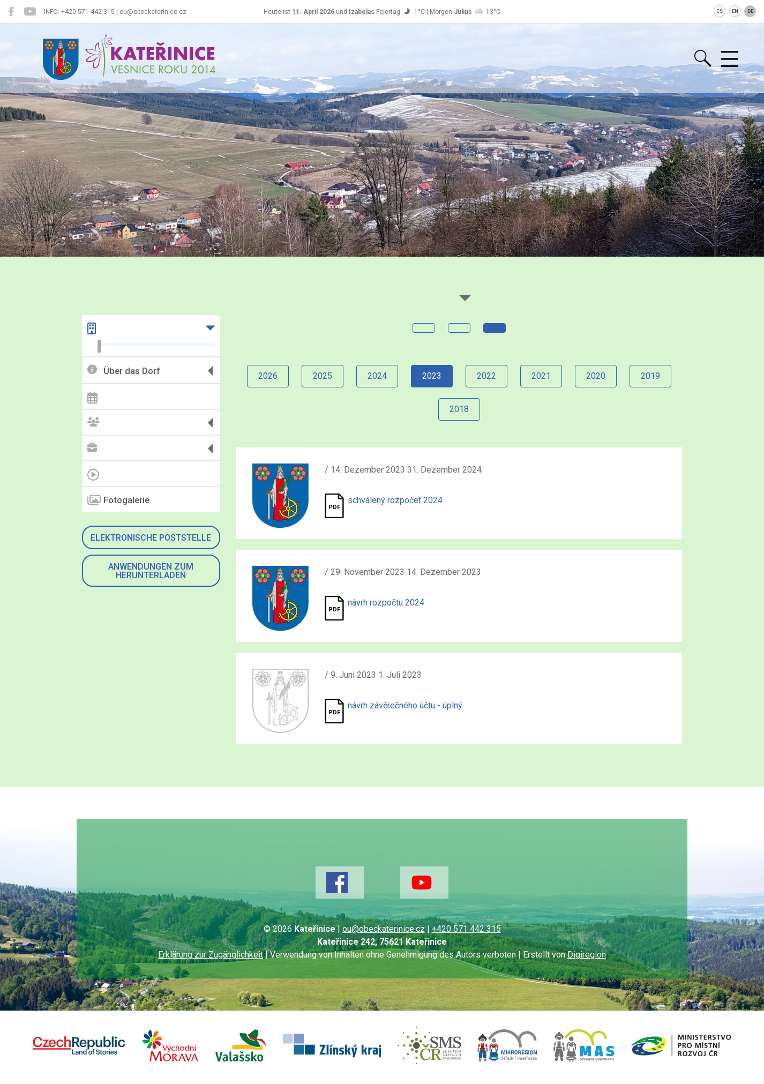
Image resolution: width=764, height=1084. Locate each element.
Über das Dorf (123, 370)
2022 (486, 376)
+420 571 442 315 (466, 929)
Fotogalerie (118, 500)
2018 (459, 409)
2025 (322, 376)
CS (719, 11)
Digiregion (586, 955)
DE (750, 11)
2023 (431, 376)
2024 (377, 376)
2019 (650, 376)
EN (735, 11)
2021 (541, 376)
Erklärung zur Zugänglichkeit (210, 955)
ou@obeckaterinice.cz (383, 929)
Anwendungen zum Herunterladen (150, 571)
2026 (268, 376)
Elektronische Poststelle (151, 538)
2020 (595, 376)
